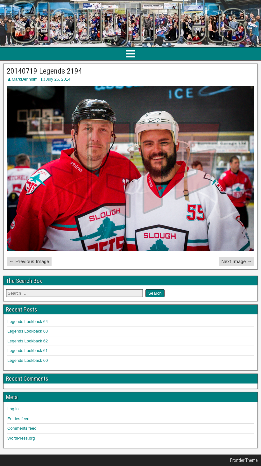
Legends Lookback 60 (27, 360)
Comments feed (22, 428)
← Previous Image (29, 261)
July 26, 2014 (58, 79)
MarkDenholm (25, 79)
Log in (12, 408)
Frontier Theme (244, 460)
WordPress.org (21, 438)
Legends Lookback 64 (27, 321)
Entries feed (18, 418)
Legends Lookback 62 (27, 341)
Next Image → (236, 261)
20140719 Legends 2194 (44, 71)
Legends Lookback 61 (27, 350)
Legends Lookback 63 (27, 331)
